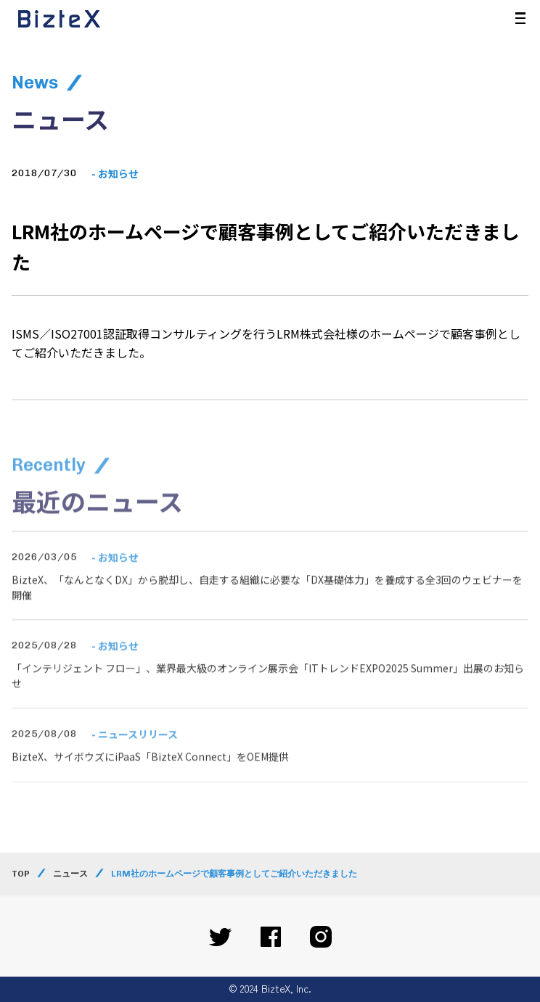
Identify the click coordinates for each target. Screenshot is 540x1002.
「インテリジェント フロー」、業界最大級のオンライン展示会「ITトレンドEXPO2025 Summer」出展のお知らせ (268, 693)
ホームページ (404, 333)
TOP (21, 874)
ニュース (70, 874)
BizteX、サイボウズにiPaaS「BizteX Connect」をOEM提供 (150, 775)
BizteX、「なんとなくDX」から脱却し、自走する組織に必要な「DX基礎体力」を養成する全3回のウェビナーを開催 (267, 605)
